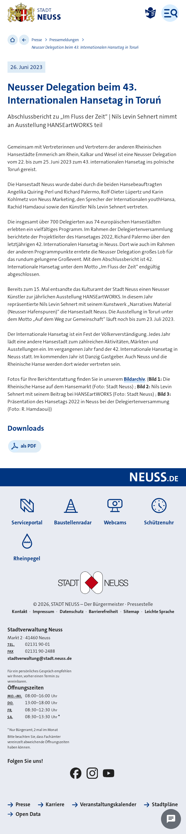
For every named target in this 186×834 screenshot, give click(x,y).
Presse (37, 39)
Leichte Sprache (159, 612)
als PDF (28, 446)
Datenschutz (71, 612)
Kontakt (19, 612)
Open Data (28, 814)
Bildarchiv (134, 379)
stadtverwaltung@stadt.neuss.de (40, 658)
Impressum (43, 612)
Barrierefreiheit (103, 612)
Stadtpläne (165, 804)
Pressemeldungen (64, 39)
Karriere (55, 804)
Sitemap (131, 612)
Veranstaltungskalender (108, 804)
